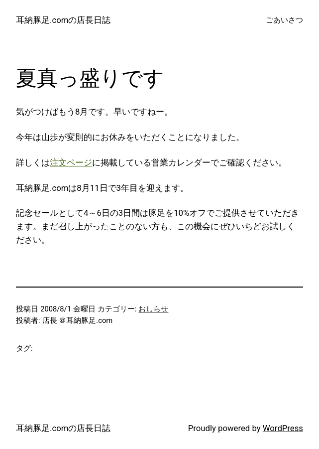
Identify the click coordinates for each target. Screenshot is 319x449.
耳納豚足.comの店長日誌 (63, 20)
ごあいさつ (284, 19)
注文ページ (71, 162)
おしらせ (153, 308)
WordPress (283, 428)
